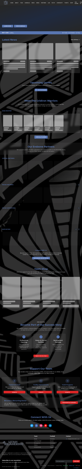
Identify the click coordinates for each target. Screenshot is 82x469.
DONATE (14, 392)
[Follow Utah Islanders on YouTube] (45, 425)
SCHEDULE (27, 2)
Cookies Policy (59, 465)
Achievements (37, 447)
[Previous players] (76, 111)
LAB (49, 2)
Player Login (65, 465)
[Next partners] (79, 158)
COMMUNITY (60, 2)
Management (37, 443)
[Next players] (79, 111)
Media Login (71, 465)
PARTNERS (43, 2)
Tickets (65, 32)
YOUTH (53, 2)
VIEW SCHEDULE (20, 26)
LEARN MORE (7, 26)
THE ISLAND (76, 3)
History (36, 445)
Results (52, 441)
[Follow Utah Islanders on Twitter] (31, 425)
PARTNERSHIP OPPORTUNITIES (41, 258)
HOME (11, 2)
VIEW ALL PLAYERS (41, 137)
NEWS (33, 2)
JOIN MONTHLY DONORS (69, 402)
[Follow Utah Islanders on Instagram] (41, 425)
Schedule (72, 32)
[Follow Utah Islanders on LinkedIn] (50, 425)
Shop (78, 32)
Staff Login (77, 465)
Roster (35, 439)
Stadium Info (53, 447)
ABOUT (16, 2)
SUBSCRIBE (76, 461)
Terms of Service (51, 465)
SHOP (71, 2)
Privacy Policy (43, 465)
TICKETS (66, 2)
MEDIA (37, 2)
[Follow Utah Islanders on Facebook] (36, 425)
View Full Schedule (41, 89)
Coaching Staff (37, 441)
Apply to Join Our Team (41, 355)
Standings (52, 443)
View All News (75, 39)
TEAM (21, 2)
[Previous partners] (76, 158)
